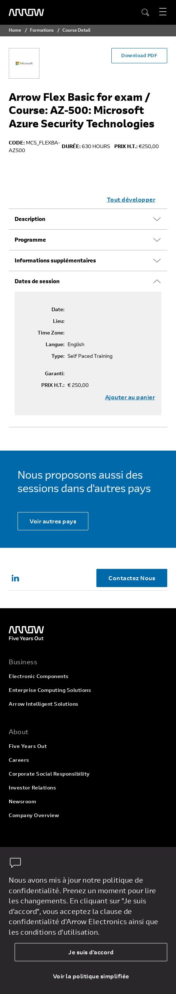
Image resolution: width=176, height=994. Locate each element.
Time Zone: (51, 333)
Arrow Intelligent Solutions (44, 703)
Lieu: (59, 321)
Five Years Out (28, 745)
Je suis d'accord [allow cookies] (91, 952)
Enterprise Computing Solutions (50, 689)
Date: (58, 309)
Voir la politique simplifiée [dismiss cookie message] (91, 976)
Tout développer (131, 199)
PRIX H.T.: (53, 385)
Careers (19, 759)
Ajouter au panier (130, 397)
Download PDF (139, 55)
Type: (58, 356)
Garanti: (55, 373)
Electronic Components (39, 676)
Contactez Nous (131, 578)
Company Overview (34, 815)
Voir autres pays (53, 521)
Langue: (55, 344)
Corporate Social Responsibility (49, 773)
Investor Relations (32, 787)
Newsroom (22, 801)
